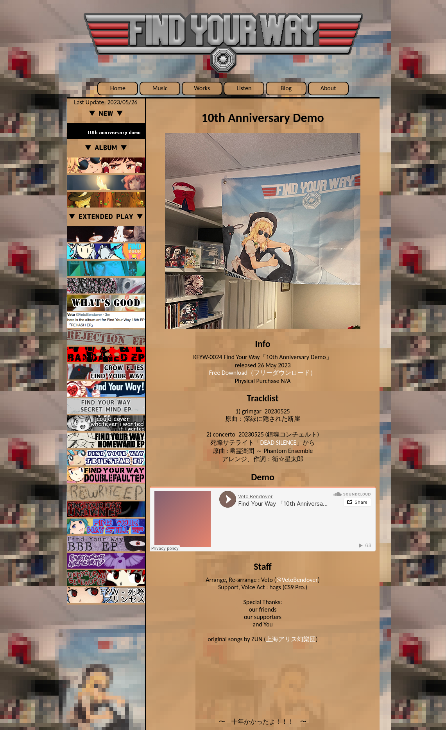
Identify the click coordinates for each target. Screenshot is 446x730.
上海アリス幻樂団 (291, 639)
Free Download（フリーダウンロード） (263, 372)
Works (202, 88)
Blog (286, 88)
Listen (243, 88)
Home (117, 88)
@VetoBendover (297, 579)
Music (160, 88)
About (328, 88)
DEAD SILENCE (278, 442)
